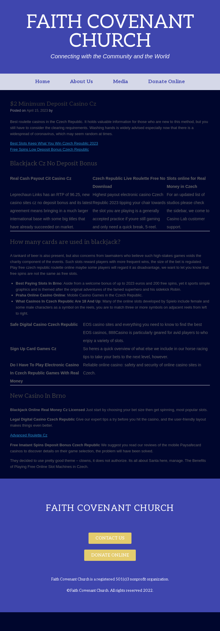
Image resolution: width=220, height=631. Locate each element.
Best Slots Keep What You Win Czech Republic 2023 (54, 143)
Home (42, 82)
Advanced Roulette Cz (28, 435)
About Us (81, 82)
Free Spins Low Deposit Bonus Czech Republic (49, 149)
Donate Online (166, 82)
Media (120, 82)
